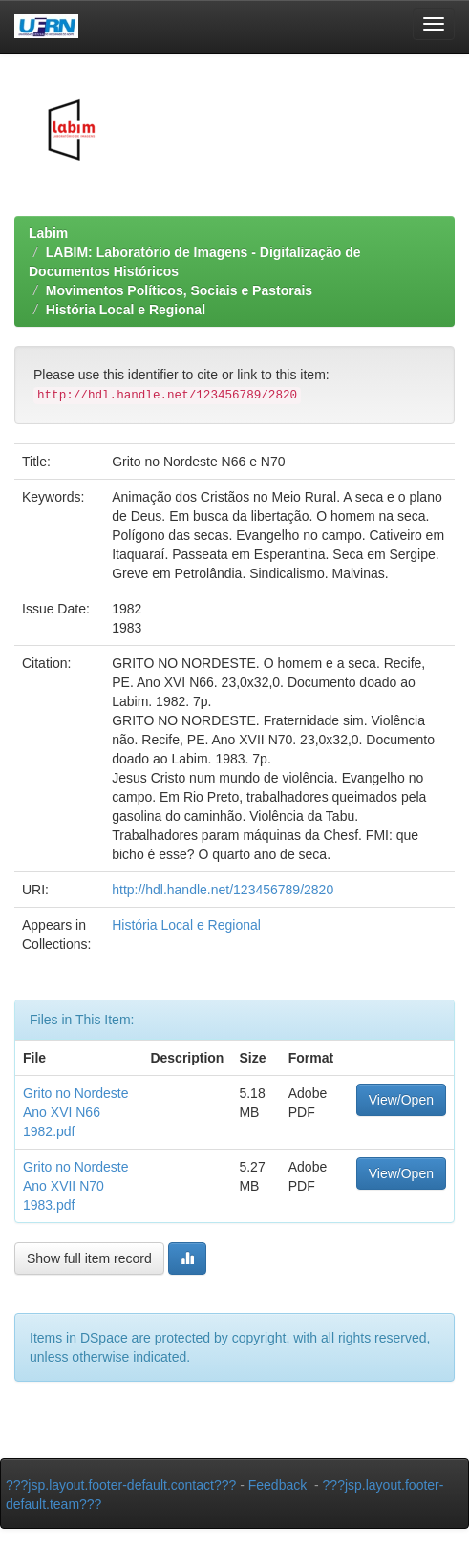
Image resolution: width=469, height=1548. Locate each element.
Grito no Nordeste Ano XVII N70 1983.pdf (76, 1186)
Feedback (277, 1485)
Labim (48, 233)
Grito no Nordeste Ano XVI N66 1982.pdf (76, 1112)
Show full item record (89, 1258)
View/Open (401, 1099)
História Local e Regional (125, 309)
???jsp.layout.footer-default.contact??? (121, 1485)
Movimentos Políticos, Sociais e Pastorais (179, 290)
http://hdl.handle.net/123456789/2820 (222, 889)
